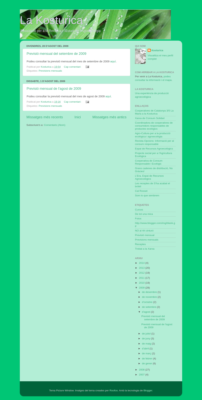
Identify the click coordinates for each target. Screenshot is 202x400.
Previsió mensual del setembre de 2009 (56, 54)
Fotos (138, 218)
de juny (146, 338)
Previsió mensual (144, 235)
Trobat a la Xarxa (144, 248)
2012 (142, 272)
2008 (142, 369)
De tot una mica (144, 214)
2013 (142, 267)
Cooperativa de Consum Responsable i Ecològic (149, 162)
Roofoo (113, 390)
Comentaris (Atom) (54, 125)
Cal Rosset (141, 191)
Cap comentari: (73, 66)
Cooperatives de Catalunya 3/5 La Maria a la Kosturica (154, 112)
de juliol (146, 333)
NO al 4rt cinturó (144, 230)
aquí (113, 61)
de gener (147, 363)
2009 (142, 287)
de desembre (150, 292)
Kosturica (157, 50)
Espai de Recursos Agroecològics (154, 148)
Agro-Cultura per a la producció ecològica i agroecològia (152, 135)
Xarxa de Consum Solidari (150, 118)
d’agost (146, 311)
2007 (142, 374)
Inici (78, 117)
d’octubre (147, 302)
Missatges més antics (109, 117)
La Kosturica (51, 20)
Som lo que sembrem (147, 195)
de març (147, 353)
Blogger (147, 390)
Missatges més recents (44, 117)
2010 (142, 282)
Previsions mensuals (50, 70)
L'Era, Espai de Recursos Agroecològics (149, 177)
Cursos (139, 209)
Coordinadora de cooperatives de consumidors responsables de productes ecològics (154, 125)
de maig (147, 343)
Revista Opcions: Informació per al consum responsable (154, 142)
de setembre (149, 307)
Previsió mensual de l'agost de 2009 (54, 89)
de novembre (150, 297)
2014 (142, 263)
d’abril (146, 348)
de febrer (147, 358)
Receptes (140, 244)
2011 (142, 277)
